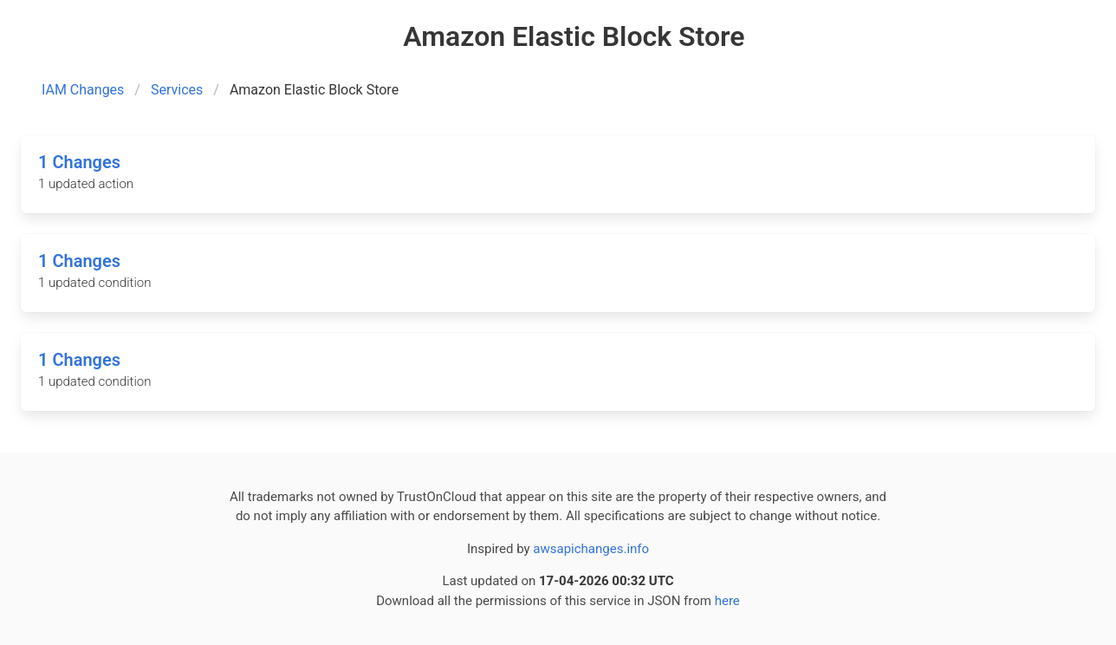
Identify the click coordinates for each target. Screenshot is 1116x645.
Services (177, 89)
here (727, 601)
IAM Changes (83, 89)
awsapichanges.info (591, 549)
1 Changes (79, 162)
